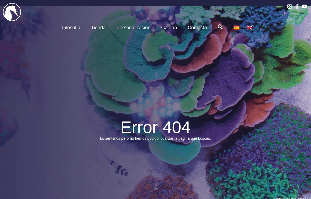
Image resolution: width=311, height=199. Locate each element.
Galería (169, 27)
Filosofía (71, 27)
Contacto (197, 27)
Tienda (98, 27)
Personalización (133, 27)
